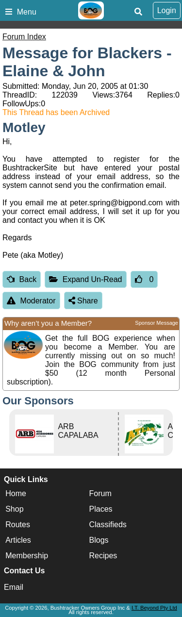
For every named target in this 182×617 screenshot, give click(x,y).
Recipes (103, 555)
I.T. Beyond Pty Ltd (154, 608)
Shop (14, 509)
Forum (100, 493)
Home (15, 493)
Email (13, 587)
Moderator (31, 301)
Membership (26, 555)
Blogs (99, 540)
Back (21, 279)
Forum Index (24, 37)
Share (83, 301)
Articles (18, 540)
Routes (17, 524)
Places (101, 509)
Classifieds (108, 524)
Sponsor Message (156, 323)
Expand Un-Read (85, 279)
